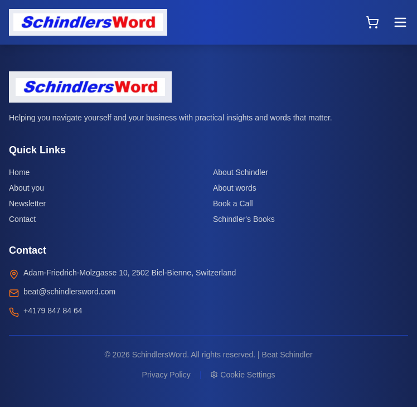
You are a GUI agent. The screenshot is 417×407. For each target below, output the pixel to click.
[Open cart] (372, 22)
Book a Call (233, 203)
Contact (22, 219)
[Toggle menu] (400, 22)
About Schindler (240, 172)
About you (26, 187)
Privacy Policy (166, 374)
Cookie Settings (242, 374)
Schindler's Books (244, 219)
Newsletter (27, 203)
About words (234, 187)
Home (19, 172)
